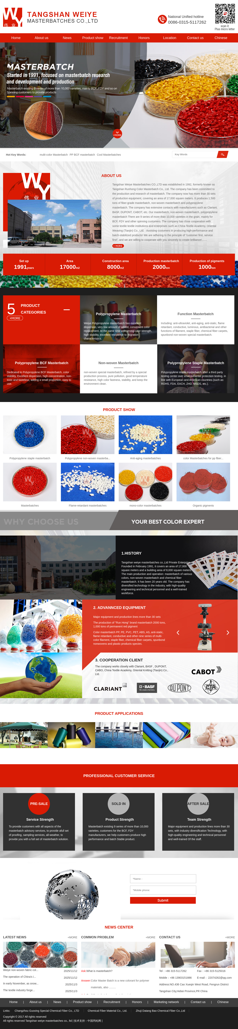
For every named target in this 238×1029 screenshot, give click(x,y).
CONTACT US (169, 937)
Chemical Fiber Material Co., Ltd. (107, 1010)
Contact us (195, 38)
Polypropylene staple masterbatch (30, 458)
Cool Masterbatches (109, 154)
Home (15, 38)
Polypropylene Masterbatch (118, 314)
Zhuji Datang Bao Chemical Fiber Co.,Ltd (160, 1010)
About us (41, 38)
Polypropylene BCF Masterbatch (41, 363)
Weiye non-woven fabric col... (20, 970)
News (67, 38)
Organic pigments (203, 505)
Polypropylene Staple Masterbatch (195, 363)
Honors (144, 38)
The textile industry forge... (19, 990)
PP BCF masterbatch (82, 154)
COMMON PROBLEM (97, 937)
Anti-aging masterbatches (145, 458)
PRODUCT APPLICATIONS (119, 713)
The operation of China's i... (19, 976)
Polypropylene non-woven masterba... (87, 458)
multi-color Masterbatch (54, 154)
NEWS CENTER (119, 927)
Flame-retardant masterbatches (87, 505)
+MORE (72, 937)
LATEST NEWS (14, 937)
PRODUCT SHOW (119, 410)
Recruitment (118, 38)
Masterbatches (30, 505)
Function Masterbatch (195, 314)
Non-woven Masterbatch (118, 363)
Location (169, 38)
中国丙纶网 (94, 1020)
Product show (92, 38)
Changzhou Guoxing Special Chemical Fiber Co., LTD (47, 1010)
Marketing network (166, 1002)
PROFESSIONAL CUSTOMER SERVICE (119, 776)
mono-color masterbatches (145, 505)
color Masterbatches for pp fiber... (203, 458)
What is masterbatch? (97, 971)
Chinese (220, 38)
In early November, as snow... (21, 983)
